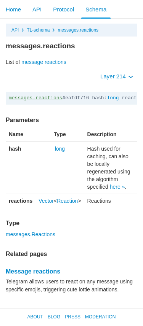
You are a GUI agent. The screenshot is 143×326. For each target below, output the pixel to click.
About (35, 317)
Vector (46, 201)
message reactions (43, 62)
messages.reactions (78, 30)
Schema (95, 9)
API (37, 9)
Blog (54, 317)
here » (117, 187)
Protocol (63, 9)
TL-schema (38, 30)
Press (72, 317)
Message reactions (33, 271)
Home (13, 9)
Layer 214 (116, 76)
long (113, 98)
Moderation (100, 317)
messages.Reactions (30, 234)
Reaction (67, 201)
